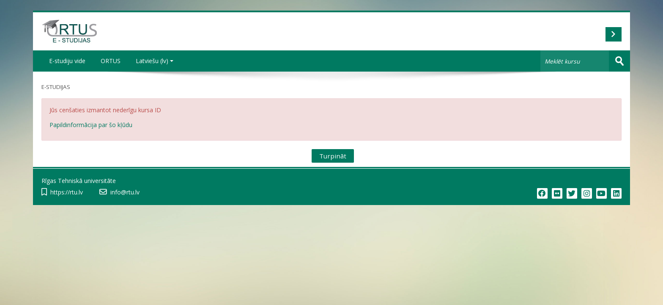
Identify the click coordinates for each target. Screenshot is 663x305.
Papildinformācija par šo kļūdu (90, 125)
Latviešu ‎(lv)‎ (154, 61)
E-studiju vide (67, 61)
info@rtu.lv (125, 192)
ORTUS (111, 61)
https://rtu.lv (66, 192)
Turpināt (332, 156)
